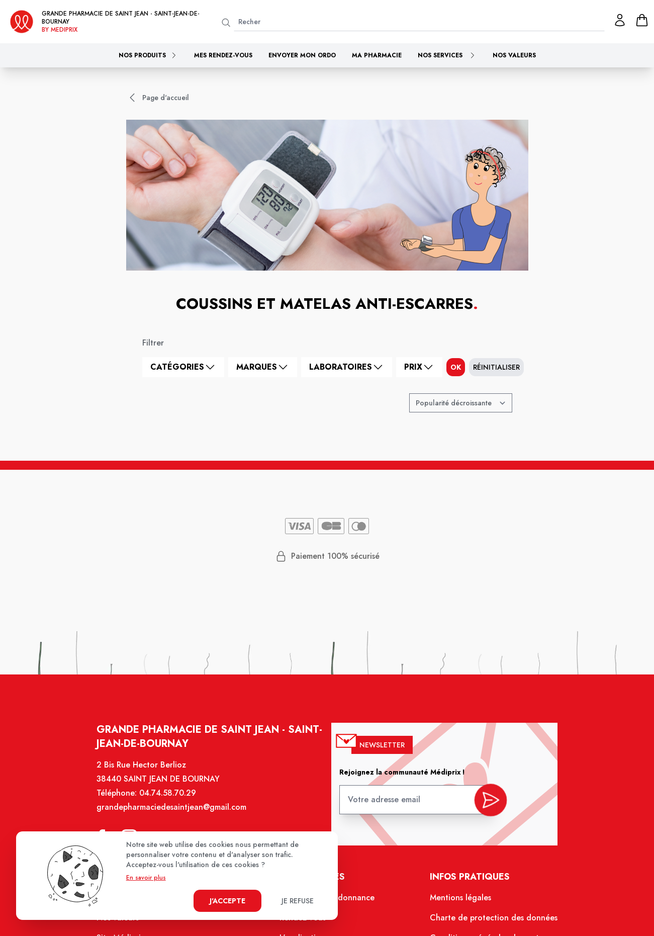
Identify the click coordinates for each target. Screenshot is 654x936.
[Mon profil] (620, 20)
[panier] (642, 20)
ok (455, 367)
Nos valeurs (514, 55)
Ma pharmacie (377, 55)
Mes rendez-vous (223, 55)
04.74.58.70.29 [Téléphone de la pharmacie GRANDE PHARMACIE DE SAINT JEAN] (172, 800)
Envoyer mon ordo (302, 55)
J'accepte (227, 901)
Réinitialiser (496, 367)
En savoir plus (146, 878)
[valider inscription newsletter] (486, 804)
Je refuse (298, 901)
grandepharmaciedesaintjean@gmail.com (176, 814)
